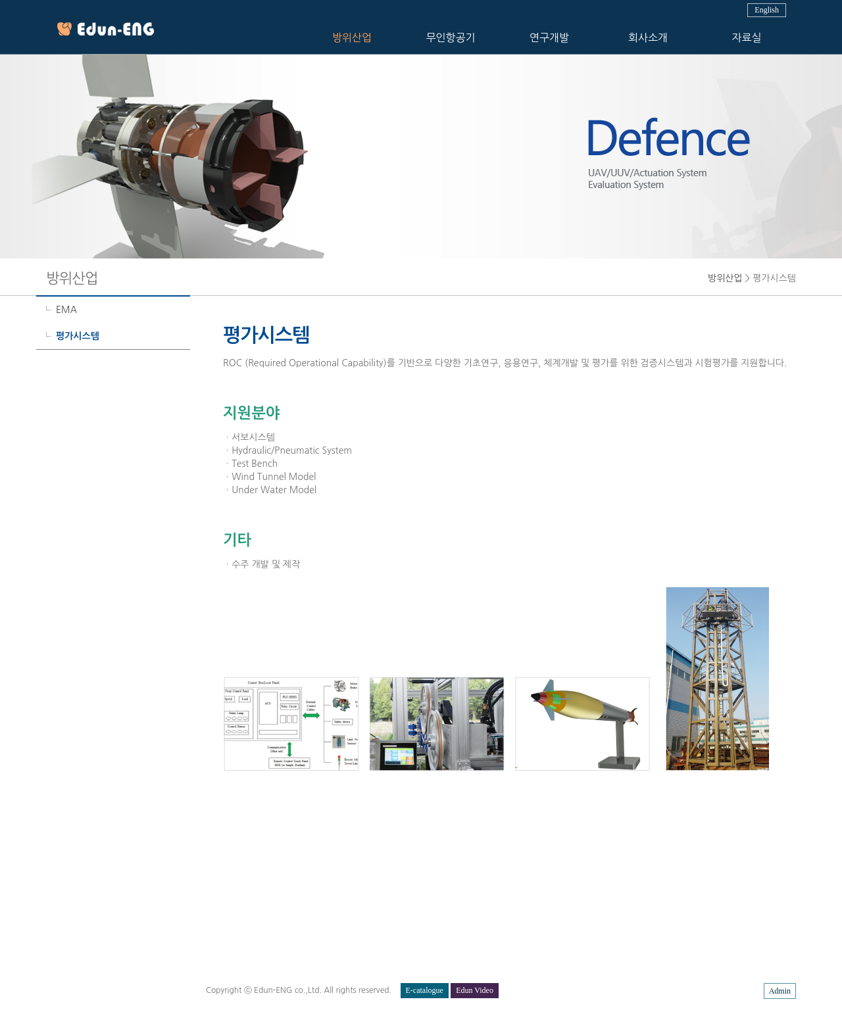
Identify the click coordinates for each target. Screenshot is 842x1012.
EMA (66, 309)
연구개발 (549, 37)
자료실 (746, 37)
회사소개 (648, 37)
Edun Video (474, 990)
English (767, 9)
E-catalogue (424, 990)
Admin (780, 991)
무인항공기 (450, 37)
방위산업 (352, 37)
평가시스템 (77, 336)
